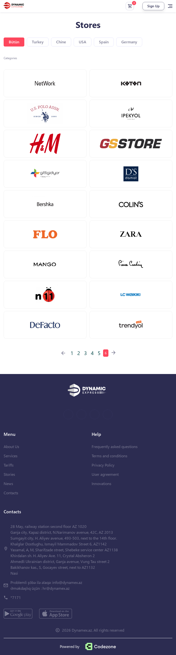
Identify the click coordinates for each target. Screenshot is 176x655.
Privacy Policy (103, 465)
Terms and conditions (109, 455)
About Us (11, 446)
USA (82, 41)
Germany (129, 41)
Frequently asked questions (115, 446)
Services (11, 455)
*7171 (15, 597)
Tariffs (9, 465)
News (8, 483)
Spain (104, 41)
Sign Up (153, 6)
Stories (9, 474)
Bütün (14, 41)
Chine (61, 41)
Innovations (101, 483)
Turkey (38, 41)
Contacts (11, 492)
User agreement (105, 474)
